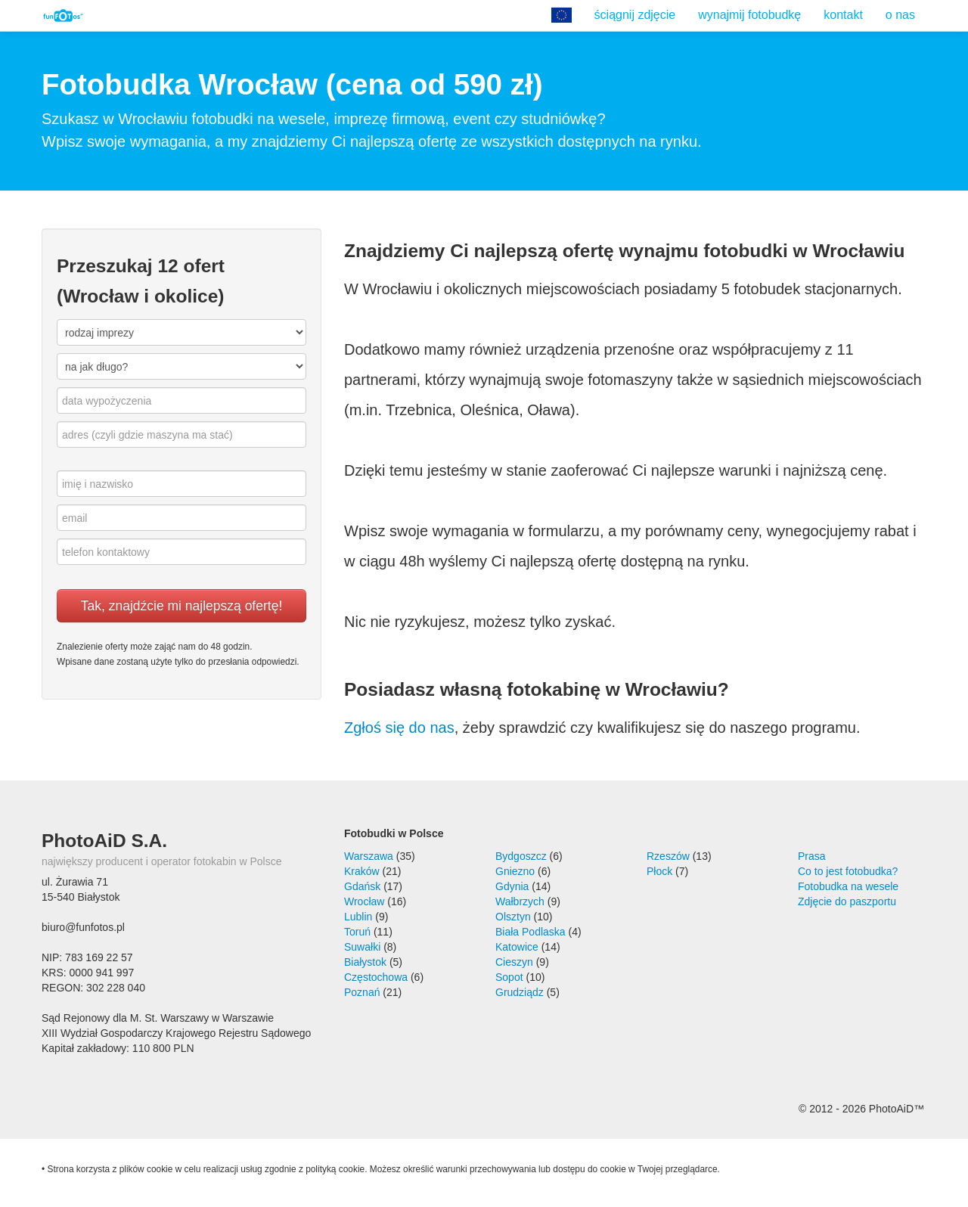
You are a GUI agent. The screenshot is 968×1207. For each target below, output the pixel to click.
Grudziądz (519, 992)
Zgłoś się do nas (399, 727)
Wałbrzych (519, 901)
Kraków (362, 871)
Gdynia (512, 886)
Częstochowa (376, 977)
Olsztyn (513, 917)
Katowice (516, 947)
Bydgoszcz (521, 856)
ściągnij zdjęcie (635, 14)
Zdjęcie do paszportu (847, 901)
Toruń (357, 932)
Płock (659, 871)
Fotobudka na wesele (848, 886)
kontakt (843, 14)
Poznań (362, 992)
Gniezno (515, 871)
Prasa (812, 856)
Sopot (509, 977)
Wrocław (364, 901)
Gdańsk (362, 886)
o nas (900, 14)
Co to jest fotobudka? (848, 871)
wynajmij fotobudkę (749, 14)
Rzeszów (668, 856)
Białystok (365, 962)
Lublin (358, 917)
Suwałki (362, 947)
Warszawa (368, 856)
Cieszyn (514, 962)
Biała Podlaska (530, 932)
